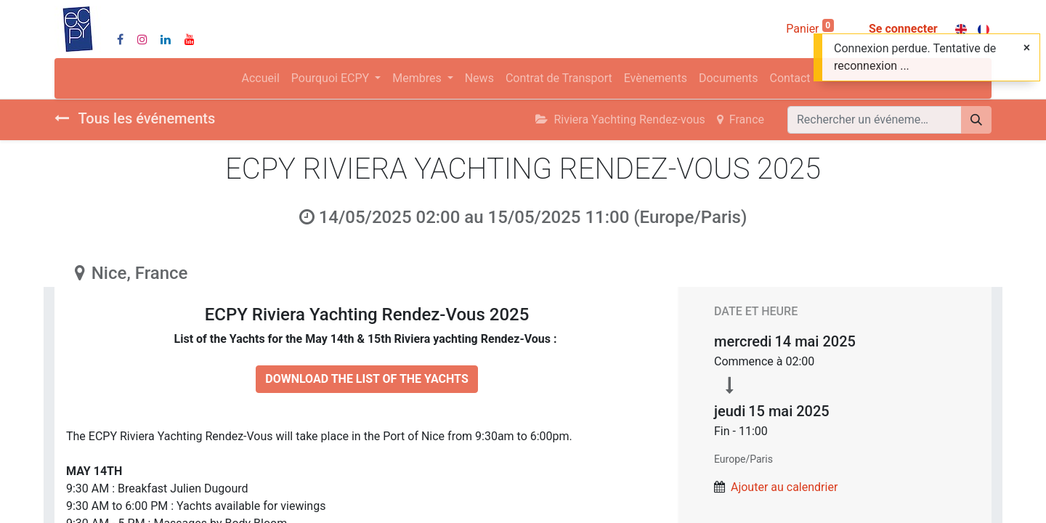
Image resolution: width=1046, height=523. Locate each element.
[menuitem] (260, 78)
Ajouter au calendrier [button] (784, 487)
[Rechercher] (976, 120)
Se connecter (903, 29)
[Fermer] (1026, 48)
